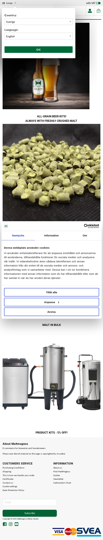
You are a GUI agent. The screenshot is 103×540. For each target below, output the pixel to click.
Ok (38, 49)
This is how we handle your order (19, 475)
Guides (56, 475)
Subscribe (29, 513)
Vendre (36, 519)
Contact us (8, 482)
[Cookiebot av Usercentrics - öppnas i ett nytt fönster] (84, 226)
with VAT (93, 4)
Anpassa (51, 301)
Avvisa (51, 311)
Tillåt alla (51, 292)
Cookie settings (10, 486)
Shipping (7, 471)
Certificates (8, 479)
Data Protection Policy (13, 490)
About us (57, 467)
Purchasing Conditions (13, 467)
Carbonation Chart (62, 482)
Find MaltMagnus (61, 471)
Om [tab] (85, 235)
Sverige (9, 3)
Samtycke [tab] (18, 235)
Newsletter (58, 479)
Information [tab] (51, 235)
